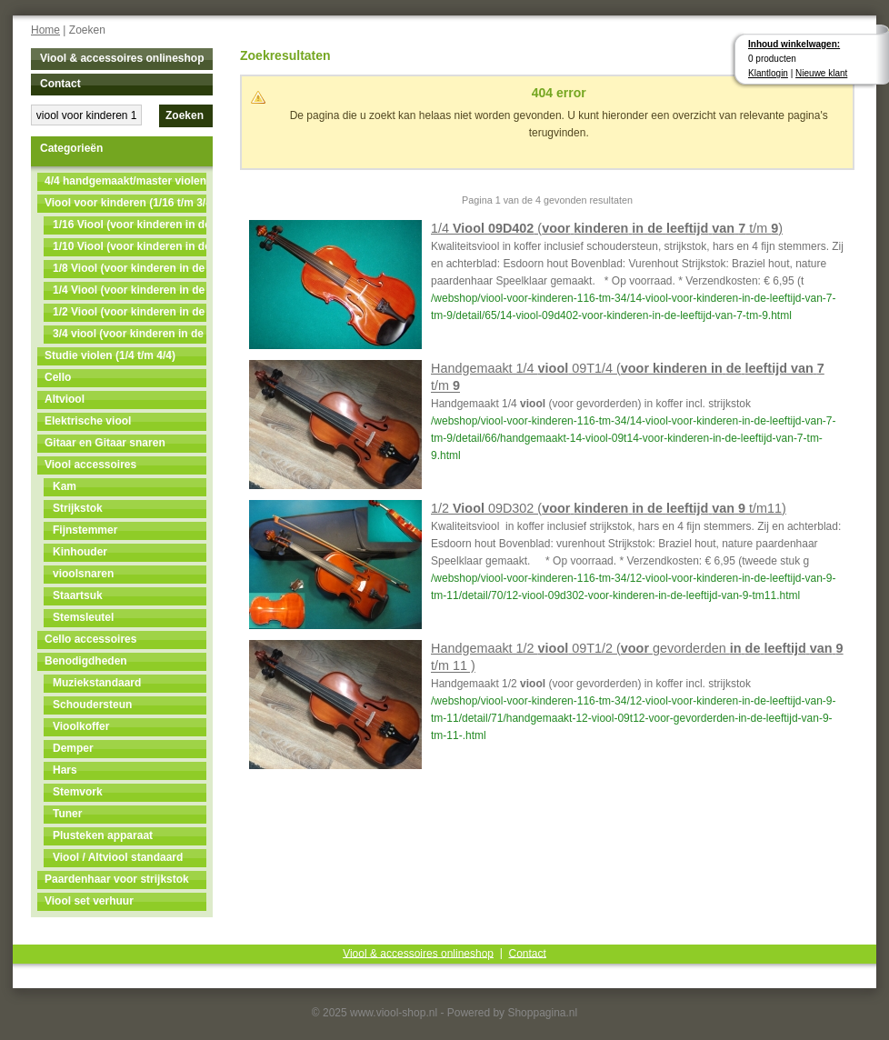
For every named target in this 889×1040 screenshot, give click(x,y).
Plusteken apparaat (103, 835)
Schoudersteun (92, 704)
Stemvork (78, 791)
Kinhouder (80, 551)
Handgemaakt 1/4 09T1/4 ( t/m (627, 377)
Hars (65, 770)
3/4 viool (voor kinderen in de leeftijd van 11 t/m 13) (129, 333)
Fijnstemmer (85, 530)
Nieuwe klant (821, 73)
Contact (60, 83)
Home (45, 30)
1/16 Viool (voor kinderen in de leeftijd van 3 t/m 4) (129, 224)
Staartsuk (78, 595)
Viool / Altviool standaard (118, 857)
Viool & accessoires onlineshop (122, 58)
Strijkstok (78, 508)
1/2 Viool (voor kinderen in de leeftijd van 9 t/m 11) (129, 311)
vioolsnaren (83, 573)
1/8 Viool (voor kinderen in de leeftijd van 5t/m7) (129, 268)
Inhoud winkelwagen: (794, 44)
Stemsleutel (83, 617)
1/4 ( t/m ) (607, 228)
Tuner (67, 813)
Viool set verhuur (89, 901)
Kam (64, 486)
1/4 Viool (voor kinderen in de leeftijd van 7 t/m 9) (129, 290)
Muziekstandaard (97, 682)
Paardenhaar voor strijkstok (117, 879)
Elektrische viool (88, 421)
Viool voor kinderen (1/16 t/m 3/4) (125, 202)
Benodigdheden (86, 661)
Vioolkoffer (81, 726)
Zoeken (184, 115)
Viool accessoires (90, 464)
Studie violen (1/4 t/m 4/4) (110, 355)
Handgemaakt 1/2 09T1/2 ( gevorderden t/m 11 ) (637, 657)
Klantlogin (768, 73)
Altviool (65, 399)
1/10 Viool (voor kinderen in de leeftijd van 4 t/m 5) (129, 246)
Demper (73, 748)
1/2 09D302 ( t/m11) (608, 508)
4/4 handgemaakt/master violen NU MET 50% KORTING (125, 181)
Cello (58, 377)
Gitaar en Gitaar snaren (105, 442)
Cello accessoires (90, 639)
